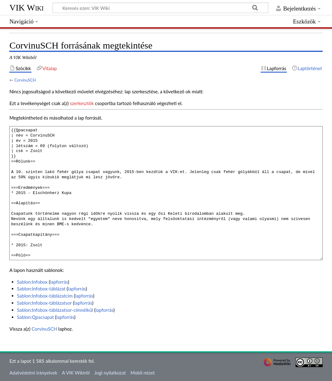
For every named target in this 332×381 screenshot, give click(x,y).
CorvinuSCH (25, 80)
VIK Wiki (26, 7)
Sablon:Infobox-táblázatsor (44, 303)
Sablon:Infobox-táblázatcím (45, 295)
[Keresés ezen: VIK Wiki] (160, 8)
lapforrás (59, 282)
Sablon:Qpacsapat (35, 317)
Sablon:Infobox (32, 282)
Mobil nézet (142, 372)
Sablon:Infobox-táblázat (41, 288)
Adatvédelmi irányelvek (33, 372)
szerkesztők (82, 103)
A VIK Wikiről (75, 372)
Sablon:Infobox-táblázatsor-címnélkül (55, 310)
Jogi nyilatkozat (110, 372)
